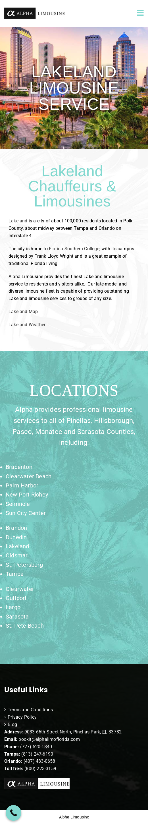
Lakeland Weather (28, 324)
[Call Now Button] (13, 813)
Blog (12, 724)
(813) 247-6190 (37, 754)
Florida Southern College (74, 248)
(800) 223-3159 (40, 768)
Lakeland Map (23, 311)
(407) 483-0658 (39, 761)
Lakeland (18, 221)
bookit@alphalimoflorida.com (48, 739)
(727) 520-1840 (36, 746)
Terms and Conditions (30, 709)
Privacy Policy (22, 717)
